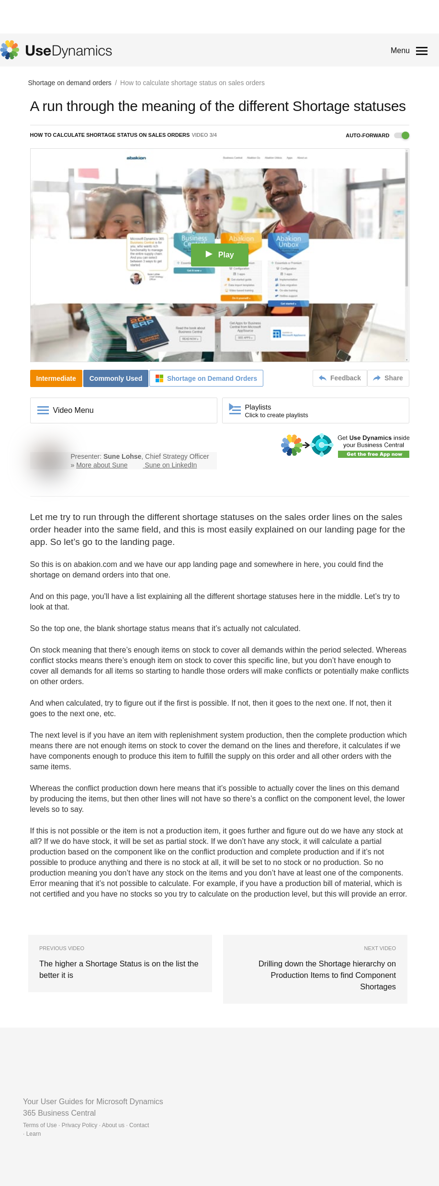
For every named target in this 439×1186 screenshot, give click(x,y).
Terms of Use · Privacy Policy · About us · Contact (86, 1113)
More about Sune (101, 465)
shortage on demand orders (77, 575)
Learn (33, 1122)
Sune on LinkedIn (171, 465)
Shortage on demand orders (70, 83)
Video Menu (73, 410)
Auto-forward (377, 136)
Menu (400, 50)
